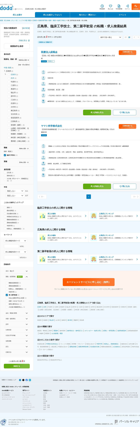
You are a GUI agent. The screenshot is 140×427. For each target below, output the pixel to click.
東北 (44, 395)
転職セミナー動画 (65, 397)
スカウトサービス (7, 399)
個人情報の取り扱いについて (16, 422)
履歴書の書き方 (100, 393)
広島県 (35, 20)
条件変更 (26, 28)
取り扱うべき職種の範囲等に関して (90, 380)
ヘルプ (136, 380)
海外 (44, 409)
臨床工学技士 (61, 20)
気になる (124, 112)
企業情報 (117, 399)
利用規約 (55, 380)
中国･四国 (27, 20)
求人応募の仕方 (92, 395)
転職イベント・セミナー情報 (68, 393)
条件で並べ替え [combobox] (106, 37)
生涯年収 (107, 397)
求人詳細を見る (97, 112)
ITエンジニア (26, 393)
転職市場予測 (92, 399)
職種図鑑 (111, 399)
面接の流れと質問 (103, 395)
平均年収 (100, 397)
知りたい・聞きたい (87, 15)
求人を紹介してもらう (52, 15)
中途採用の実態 (128, 397)
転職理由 (113, 397)
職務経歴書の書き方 (111, 393)
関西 (44, 403)
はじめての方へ (6, 393)
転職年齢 (119, 397)
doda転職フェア (64, 395)
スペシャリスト (27, 403)
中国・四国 (46, 405)
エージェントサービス (8, 397)
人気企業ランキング (91, 397)
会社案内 (108, 415)
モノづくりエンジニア (29, 395)
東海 (44, 399)
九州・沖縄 (46, 407)
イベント (122, 15)
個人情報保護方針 (13, 424)
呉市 (12, 78)
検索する (17, 366)
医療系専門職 (42, 20)
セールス (25, 399)
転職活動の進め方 (89, 393)
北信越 (45, 401)
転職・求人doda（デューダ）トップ (11, 20)
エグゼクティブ (27, 405)
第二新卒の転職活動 (132, 395)
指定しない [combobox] (11, 191)
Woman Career (27, 409)
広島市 (13, 74)
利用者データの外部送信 (109, 380)
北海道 (45, 393)
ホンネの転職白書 (102, 399)
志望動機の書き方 (124, 393)
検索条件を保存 (16, 46)
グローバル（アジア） (29, 407)
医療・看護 (52, 20)
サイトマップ (129, 380)
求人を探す (17, 15)
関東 (44, 397)
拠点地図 (117, 415)
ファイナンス (26, 401)
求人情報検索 (6, 395)
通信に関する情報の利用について (69, 380)
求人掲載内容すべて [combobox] (12, 241)
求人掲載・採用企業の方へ (130, 415)
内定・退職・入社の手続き (117, 395)
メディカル (26, 397)
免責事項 (121, 380)
